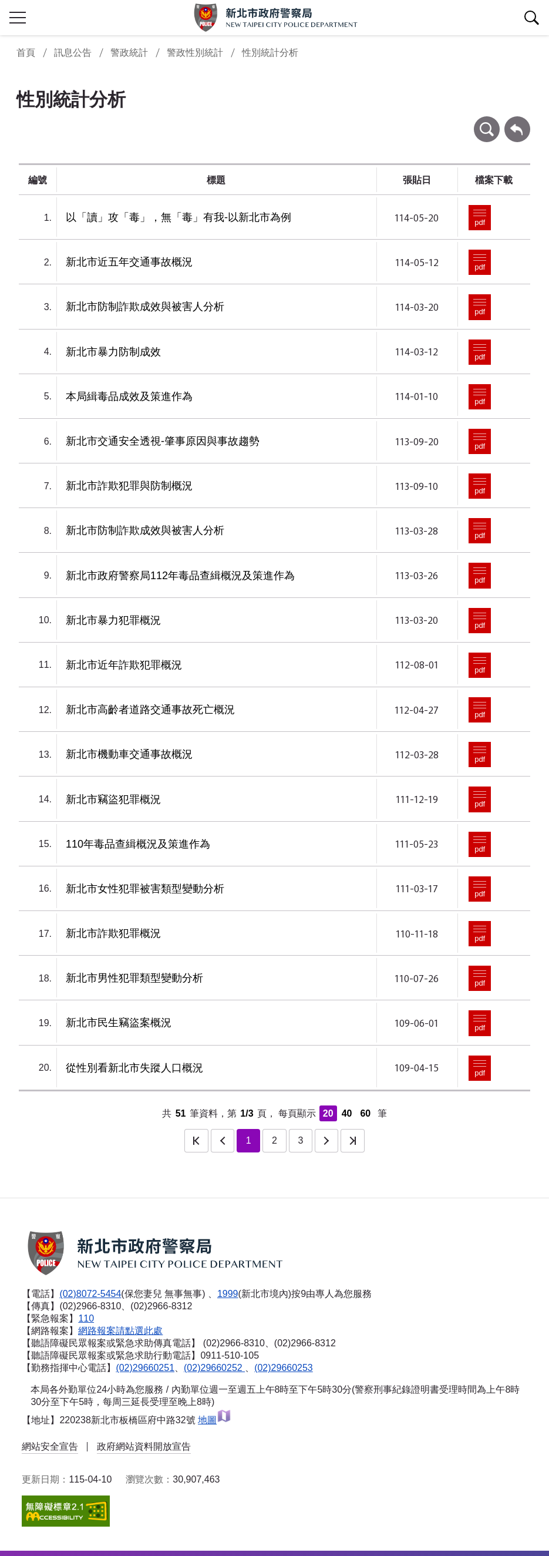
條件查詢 (487, 121)
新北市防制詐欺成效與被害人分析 (145, 306)
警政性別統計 (195, 53)
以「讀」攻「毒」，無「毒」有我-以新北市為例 (178, 217)
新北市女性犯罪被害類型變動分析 (145, 889)
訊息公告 (73, 53)
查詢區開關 (531, 17)
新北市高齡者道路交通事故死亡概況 (150, 709)
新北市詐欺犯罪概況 (113, 933)
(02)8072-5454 (90, 1294)
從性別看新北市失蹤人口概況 (134, 1068)
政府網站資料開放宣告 (144, 1446)
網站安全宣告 (50, 1446)
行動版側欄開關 (17, 17)
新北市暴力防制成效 (113, 352)
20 (328, 1113)
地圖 (214, 1420)
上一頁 (222, 1141)
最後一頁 (352, 1141)
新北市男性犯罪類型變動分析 (134, 978)
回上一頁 (517, 121)
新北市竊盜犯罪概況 (113, 799)
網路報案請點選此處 (120, 1331)
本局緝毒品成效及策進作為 (129, 396)
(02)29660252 (214, 1368)
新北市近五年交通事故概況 (129, 262)
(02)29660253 (283, 1368)
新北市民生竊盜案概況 (118, 1023)
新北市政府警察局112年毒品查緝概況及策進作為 (180, 576)
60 (365, 1113)
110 (86, 1318)
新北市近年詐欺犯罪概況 (124, 665)
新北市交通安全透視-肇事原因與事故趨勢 (163, 441)
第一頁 (196, 1141)
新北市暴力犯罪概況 (113, 620)
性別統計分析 (270, 53)
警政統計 (129, 53)
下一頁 (326, 1141)
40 (347, 1113)
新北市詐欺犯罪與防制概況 (129, 486)
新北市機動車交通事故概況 (129, 754)
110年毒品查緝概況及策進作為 (138, 844)
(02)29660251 (145, 1368)
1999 (227, 1294)
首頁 (25, 53)
